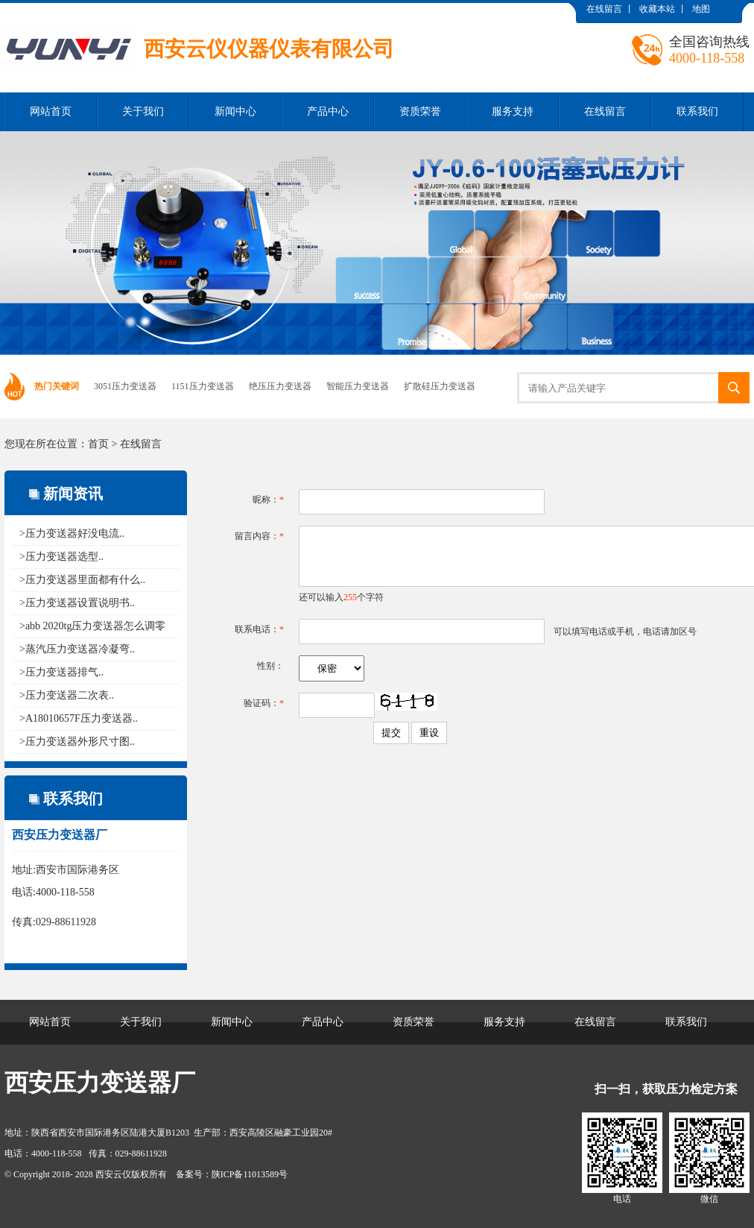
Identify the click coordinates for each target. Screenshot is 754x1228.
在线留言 (604, 9)
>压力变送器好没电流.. (71, 533)
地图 (701, 9)
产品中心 (328, 111)
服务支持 (512, 111)
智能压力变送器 (357, 386)
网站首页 (51, 111)
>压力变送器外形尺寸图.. (77, 741)
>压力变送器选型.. (61, 556)
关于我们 (143, 111)
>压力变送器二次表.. (66, 695)
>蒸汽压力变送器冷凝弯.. (77, 649)
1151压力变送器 (202, 386)
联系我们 (697, 111)
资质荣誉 (420, 111)
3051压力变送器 (125, 386)
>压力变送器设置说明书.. (77, 602)
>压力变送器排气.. (61, 672)
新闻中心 (235, 111)
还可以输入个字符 (341, 597)
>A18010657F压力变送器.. (78, 718)
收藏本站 (657, 9)
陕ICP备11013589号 (250, 1174)
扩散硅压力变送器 (439, 386)
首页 (98, 444)
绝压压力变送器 (280, 386)
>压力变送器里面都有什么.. (82, 579)
